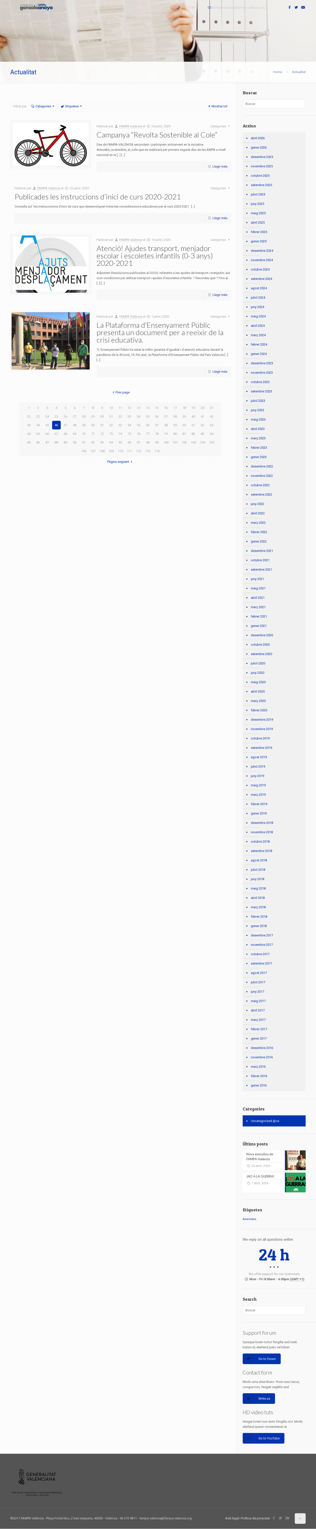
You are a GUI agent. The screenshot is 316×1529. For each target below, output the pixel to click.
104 (202, 442)
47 (65, 425)
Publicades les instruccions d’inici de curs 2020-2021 (98, 196)
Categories (43, 106)
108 (102, 451)
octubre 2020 (260, 644)
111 (129, 451)
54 (129, 425)
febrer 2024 (259, 344)
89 (65, 442)
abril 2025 (258, 222)
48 (74, 425)
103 (193, 442)
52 (111, 425)
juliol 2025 (258, 194)
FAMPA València (130, 126)
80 (175, 434)
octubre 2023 (260, 382)
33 (129, 416)
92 (93, 442)
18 (184, 408)
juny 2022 (257, 504)
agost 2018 (259, 860)
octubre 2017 (260, 954)
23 (38, 416)
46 (56, 425)
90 (74, 442)
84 (211, 434)
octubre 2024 (260, 269)
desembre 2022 (262, 466)
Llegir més (220, 166)
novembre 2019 (262, 729)
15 (156, 408)
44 (38, 425)
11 (120, 408)
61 (193, 425)
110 (120, 451)
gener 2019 (259, 813)
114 (156, 451)
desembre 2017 (262, 935)
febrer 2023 (259, 447)
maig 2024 (258, 316)
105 (211, 442)
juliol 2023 (258, 401)
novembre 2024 (262, 260)
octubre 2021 (260, 560)
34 (138, 416)
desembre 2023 (262, 363)
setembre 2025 (261, 185)
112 (138, 451)
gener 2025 (259, 241)
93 (102, 442)
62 (202, 425)
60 (184, 425)
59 (175, 425)
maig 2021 (258, 588)
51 (102, 425)
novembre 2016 (262, 1057)
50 (93, 425)
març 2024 (258, 335)
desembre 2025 (262, 157)
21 (211, 408)
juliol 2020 (258, 663)
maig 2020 (258, 682)
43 (29, 425)
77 (147, 434)
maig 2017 (258, 1001)
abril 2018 (258, 898)
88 (56, 442)
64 (29, 434)
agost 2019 (259, 757)
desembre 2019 (262, 719)
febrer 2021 (259, 616)
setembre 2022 (261, 494)
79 (166, 434)
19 (193, 408)
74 (120, 434)
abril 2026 (258, 138)
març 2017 (258, 1020)
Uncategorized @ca (265, 1121)
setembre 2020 (261, 654)
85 (29, 442)
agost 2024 (259, 288)
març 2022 (258, 522)
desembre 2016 (262, 1048)
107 (93, 451)
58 (166, 425)
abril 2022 (258, 513)
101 (175, 442)
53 (120, 425)
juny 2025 (257, 204)
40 (193, 416)
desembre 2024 (262, 250)
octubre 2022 (260, 485)
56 (147, 425)
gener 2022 (259, 541)
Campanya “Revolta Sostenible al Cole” (157, 134)
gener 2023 (259, 457)
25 (56, 416)
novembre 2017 (262, 945)
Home (277, 72)
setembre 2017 (261, 963)
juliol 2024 (258, 297)
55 (138, 425)
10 (111, 408)
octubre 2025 (260, 175)
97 (138, 442)
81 (184, 434)
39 (184, 416)
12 (129, 408)
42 (211, 416)
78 (156, 434)
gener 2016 (259, 1085)
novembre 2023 (262, 372)
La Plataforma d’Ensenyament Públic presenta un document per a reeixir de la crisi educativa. (160, 332)
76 (138, 434)
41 (202, 416)
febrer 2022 (259, 532)
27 (74, 416)
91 (83, 442)
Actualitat (299, 72)
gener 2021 (259, 626)
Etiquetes (71, 106)
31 (111, 416)
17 (175, 408)
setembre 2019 (261, 748)
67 (56, 434)
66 (47, 434)
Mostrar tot (217, 106)
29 (93, 416)
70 (83, 434)
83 (202, 434)
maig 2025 (258, 213)
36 (156, 416)
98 (147, 442)
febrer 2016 (259, 1076)
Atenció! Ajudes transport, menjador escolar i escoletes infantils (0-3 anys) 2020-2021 (155, 255)
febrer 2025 (259, 232)
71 (93, 434)
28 (83, 416)
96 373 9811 (189, 7)
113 (147, 451)
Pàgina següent (120, 462)
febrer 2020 (259, 710)
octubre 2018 (260, 841)
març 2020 (258, 701)
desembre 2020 (262, 635)
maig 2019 (258, 785)
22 (29, 416)
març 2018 (258, 907)
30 (102, 416)
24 (47, 416)
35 (147, 416)
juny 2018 (257, 879)
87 (47, 442)
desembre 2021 (262, 551)
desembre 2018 (262, 823)
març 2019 (258, 794)
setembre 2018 (261, 851)
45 (47, 425)
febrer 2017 (259, 1029)
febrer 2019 (259, 804)
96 (129, 442)
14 (147, 408)
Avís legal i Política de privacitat (247, 1518)
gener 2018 (259, 926)
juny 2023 (257, 410)
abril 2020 (258, 691)
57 (156, 425)
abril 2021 (258, 598)
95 (120, 442)
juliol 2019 (258, 766)
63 (211, 425)
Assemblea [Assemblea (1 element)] (249, 1219)
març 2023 (258, 438)
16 (166, 408)
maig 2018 (258, 888)
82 (193, 434)
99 (156, 442)
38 (175, 416)
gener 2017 (259, 1038)
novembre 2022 (262, 476)
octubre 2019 (260, 738)
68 (65, 434)
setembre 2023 (261, 391)
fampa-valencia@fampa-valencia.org (238, 7)
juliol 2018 (258, 869)
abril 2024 (258, 326)
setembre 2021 (261, 569)
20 (202, 408)
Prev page (120, 392)
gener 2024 (259, 354)
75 (129, 434)
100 (166, 442)
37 (166, 416)
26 (65, 416)
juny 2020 (257, 673)
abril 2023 (258, 429)
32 (120, 416)
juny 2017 (257, 991)
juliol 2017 (258, 982)
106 (83, 451)
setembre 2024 (261, 279)
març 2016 (258, 1066)
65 (38, 434)
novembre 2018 (262, 832)
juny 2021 (257, 579)
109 (111, 451)
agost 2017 (259, 973)
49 (83, 425)
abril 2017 (258, 1010)
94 (111, 442)
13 (138, 408)
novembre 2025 (262, 166)
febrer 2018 (259, 916)
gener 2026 (259, 147)
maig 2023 (258, 419)
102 (184, 442)
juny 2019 (257, 776)
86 (38, 442)
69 (74, 434)
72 (102, 434)
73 (111, 434)
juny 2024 (257, 307)
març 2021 (258, 607)
